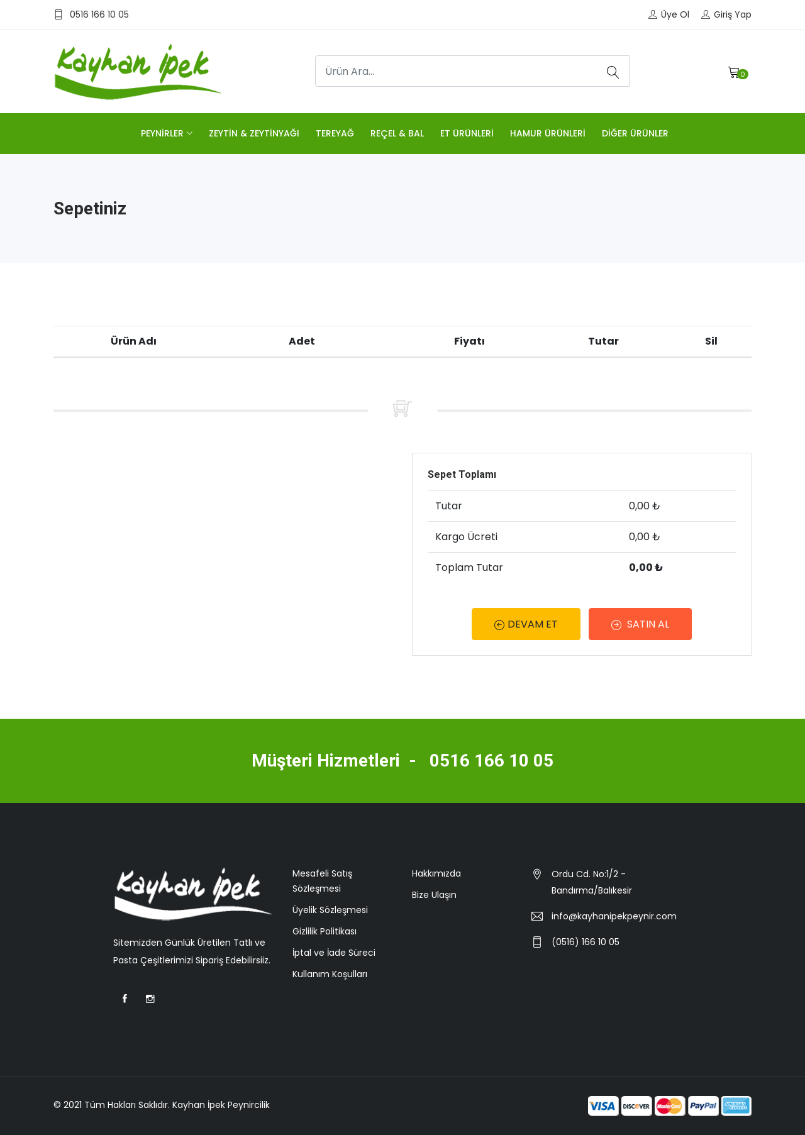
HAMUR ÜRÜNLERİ (548, 133)
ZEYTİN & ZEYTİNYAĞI (254, 133)
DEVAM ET (526, 624)
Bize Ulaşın (434, 895)
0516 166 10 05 (491, 760)
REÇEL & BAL (397, 133)
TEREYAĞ (335, 133)
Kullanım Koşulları (329, 974)
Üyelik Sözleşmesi (330, 910)
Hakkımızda (436, 873)
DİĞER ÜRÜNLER (635, 133)
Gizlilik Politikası (324, 931)
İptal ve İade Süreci (333, 952)
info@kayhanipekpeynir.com (614, 916)
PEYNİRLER (162, 133)
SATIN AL (641, 624)
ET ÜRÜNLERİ (467, 133)
